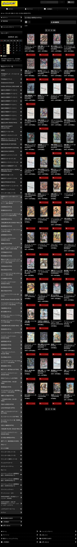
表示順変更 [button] (55, 22)
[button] (67, 9)
